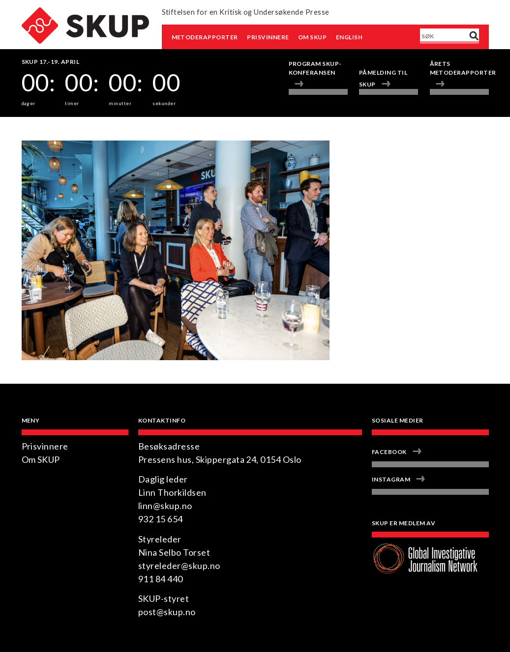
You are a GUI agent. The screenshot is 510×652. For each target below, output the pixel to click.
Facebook (389, 451)
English (349, 37)
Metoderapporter (205, 37)
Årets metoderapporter (459, 68)
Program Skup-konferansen (315, 68)
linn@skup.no (165, 505)
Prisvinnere (268, 37)
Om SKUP (312, 37)
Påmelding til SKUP (383, 78)
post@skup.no (167, 611)
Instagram (391, 479)
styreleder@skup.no (179, 565)
